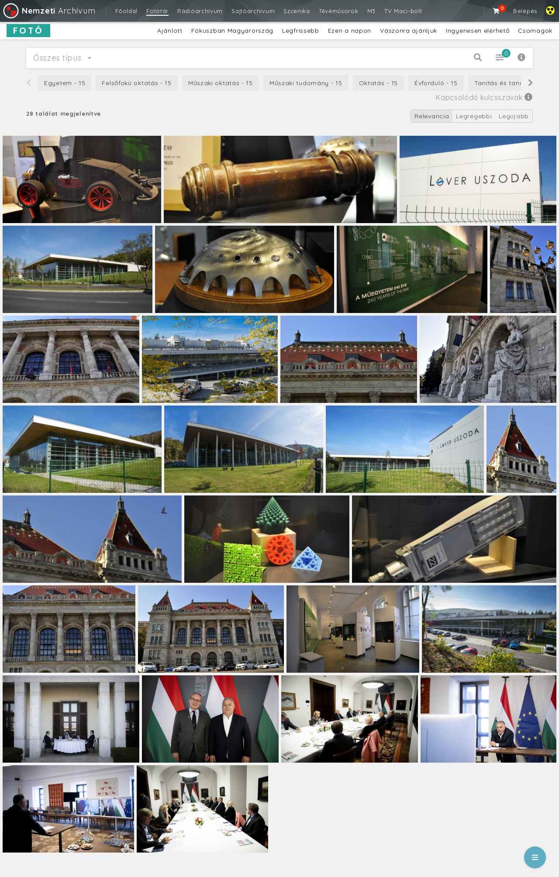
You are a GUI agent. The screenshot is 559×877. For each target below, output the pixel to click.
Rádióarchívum (200, 10)
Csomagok (535, 30)
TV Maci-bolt (403, 10)
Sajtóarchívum (253, 10)
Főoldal (126, 10)
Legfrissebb (300, 30)
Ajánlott (170, 30)
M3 (371, 10)
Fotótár (157, 10)
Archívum (48, 11)
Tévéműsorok (339, 10)
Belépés (525, 10)
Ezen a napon (349, 30)
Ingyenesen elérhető (477, 30)
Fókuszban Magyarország (232, 30)
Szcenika (296, 10)
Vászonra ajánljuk (408, 30)
